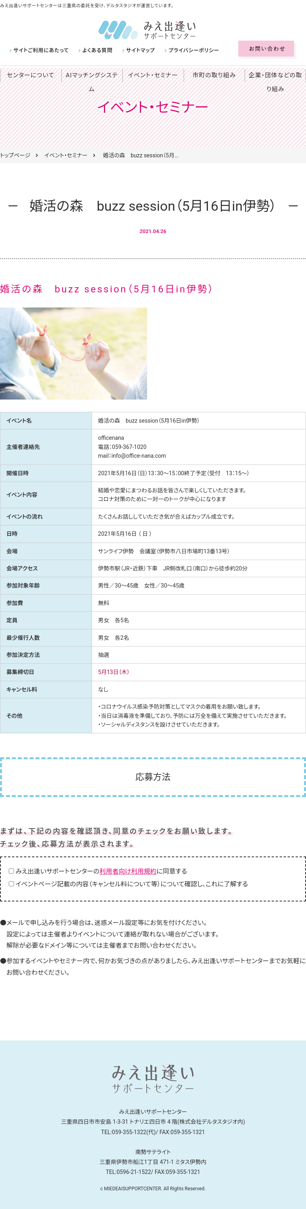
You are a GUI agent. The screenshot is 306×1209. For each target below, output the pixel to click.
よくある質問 (93, 50)
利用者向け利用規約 (128, 871)
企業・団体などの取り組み (275, 82)
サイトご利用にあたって (39, 50)
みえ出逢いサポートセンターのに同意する (101, 871)
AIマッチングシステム (91, 75)
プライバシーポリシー (184, 50)
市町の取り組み (214, 75)
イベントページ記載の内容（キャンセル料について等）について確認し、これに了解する (132, 884)
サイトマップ (133, 50)
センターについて (30, 75)
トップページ (15, 155)
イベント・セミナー (153, 75)
